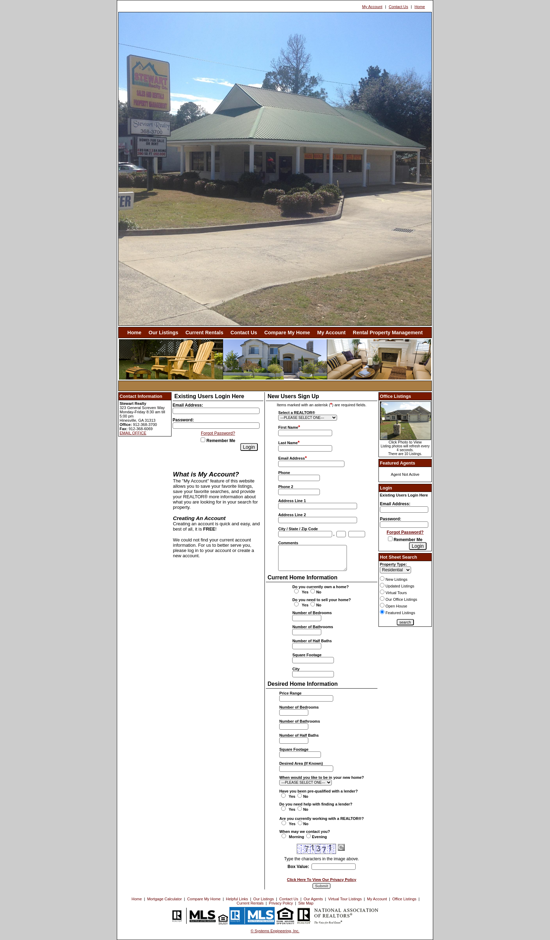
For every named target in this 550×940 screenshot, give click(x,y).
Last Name (288, 443)
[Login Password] (216, 425)
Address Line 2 (292, 515)
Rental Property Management (388, 332)
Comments (288, 543)
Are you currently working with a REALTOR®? (322, 818)
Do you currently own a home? (320, 587)
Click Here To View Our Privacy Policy (321, 879)
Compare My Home (287, 332)
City (296, 669)
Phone (284, 473)
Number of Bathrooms (312, 627)
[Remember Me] (203, 440)
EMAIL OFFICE (133, 433)
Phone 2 (285, 487)
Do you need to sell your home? (321, 600)
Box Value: (298, 866)
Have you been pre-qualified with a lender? (318, 791)
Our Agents (313, 899)
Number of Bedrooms (311, 613)
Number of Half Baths (311, 641)
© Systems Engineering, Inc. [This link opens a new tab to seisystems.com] (275, 931)
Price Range (290, 693)
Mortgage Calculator (164, 899)
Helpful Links (237, 899)
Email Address (291, 458)
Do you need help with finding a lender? (315, 804)
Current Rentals (204, 332)
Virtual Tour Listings (345, 899)
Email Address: (188, 405)
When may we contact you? (305, 831)
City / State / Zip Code (298, 529)
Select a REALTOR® (296, 412)
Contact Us (398, 7)
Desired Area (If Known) (301, 763)
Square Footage (306, 655)
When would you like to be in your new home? (321, 777)
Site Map (305, 903)
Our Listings (163, 332)
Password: (183, 420)
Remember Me (218, 440)
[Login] (249, 447)
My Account (372, 7)
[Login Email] (216, 411)
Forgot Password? (218, 433)
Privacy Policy (281, 903)
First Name (288, 427)
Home (420, 7)
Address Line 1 (292, 501)
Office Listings (404, 899)
